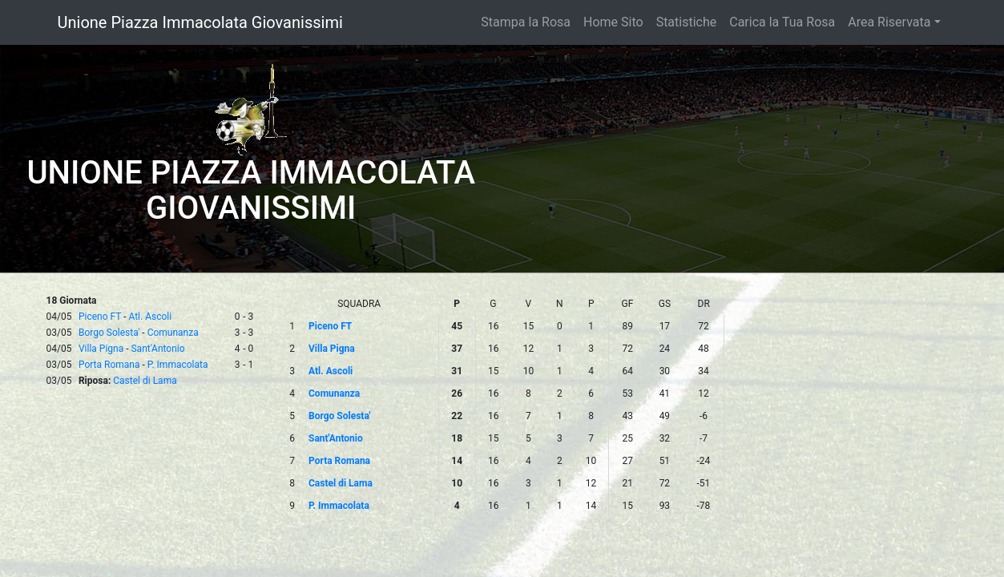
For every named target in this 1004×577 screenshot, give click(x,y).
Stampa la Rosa (526, 22)
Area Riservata (889, 22)
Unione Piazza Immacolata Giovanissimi (200, 22)
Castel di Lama (144, 380)
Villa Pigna (101, 348)
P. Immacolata (177, 364)
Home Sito (613, 22)
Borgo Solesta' (109, 332)
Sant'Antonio (157, 348)
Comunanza (173, 332)
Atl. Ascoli (149, 316)
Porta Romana (109, 364)
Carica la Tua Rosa (782, 22)
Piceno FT (100, 316)
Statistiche (686, 22)
